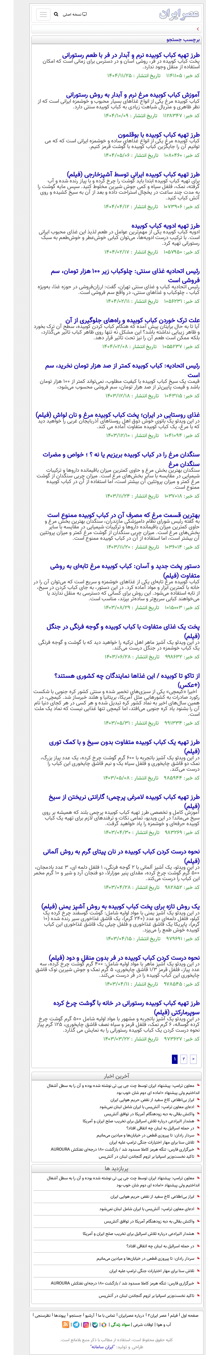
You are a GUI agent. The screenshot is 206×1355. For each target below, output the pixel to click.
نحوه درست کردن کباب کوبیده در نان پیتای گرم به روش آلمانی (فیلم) (107, 856)
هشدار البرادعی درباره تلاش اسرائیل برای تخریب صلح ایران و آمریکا (127, 1121)
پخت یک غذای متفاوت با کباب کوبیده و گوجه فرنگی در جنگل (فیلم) (109, 631)
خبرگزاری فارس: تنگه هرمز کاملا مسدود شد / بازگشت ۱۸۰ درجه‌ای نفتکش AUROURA (111, 1149)
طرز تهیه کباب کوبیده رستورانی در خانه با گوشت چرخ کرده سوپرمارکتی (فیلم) (113, 1008)
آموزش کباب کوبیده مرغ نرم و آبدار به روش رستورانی (119, 95)
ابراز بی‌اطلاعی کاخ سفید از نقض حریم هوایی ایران (141, 1100)
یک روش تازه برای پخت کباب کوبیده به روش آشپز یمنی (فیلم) (107, 907)
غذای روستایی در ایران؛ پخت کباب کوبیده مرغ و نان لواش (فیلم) (104, 415)
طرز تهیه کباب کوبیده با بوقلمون (145, 135)
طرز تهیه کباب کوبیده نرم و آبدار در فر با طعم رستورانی (117, 56)
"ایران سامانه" (89, 1347)
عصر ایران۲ (143, 1316)
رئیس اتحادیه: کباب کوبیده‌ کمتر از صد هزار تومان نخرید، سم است (109, 370)
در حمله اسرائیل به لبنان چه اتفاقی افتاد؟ (149, 1128)
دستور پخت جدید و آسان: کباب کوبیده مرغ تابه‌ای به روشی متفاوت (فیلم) (111, 571)
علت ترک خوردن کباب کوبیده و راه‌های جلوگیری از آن (119, 321)
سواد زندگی (106, 1325)
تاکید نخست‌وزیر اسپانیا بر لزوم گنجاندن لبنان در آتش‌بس (135, 1156)
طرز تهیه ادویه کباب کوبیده (152, 226)
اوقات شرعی (130, 1325)
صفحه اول (176, 1316)
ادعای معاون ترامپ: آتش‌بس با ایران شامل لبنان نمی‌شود (136, 1107)
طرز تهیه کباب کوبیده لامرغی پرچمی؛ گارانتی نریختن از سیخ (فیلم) (110, 802)
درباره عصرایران (118, 1316)
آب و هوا (150, 1325)
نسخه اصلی (61, 15)
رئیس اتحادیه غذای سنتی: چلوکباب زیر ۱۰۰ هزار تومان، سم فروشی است (111, 276)
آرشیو (76, 1316)
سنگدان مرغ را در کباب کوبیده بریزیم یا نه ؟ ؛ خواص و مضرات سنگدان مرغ (107, 459)
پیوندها (46, 1316)
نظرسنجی (29, 1316)
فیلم (160, 1316)
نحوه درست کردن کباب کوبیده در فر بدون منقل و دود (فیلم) (110, 958)
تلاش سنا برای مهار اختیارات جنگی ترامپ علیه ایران (141, 1142)
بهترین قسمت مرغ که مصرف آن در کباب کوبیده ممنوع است (110, 516)
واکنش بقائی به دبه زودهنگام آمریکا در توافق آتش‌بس (138, 1114)
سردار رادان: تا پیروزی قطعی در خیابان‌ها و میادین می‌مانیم (134, 1135)
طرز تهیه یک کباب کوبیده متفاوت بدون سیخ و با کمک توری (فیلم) (111, 747)
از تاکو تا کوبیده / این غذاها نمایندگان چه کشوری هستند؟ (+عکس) (113, 681)
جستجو (62, 1316)
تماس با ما (93, 1316)
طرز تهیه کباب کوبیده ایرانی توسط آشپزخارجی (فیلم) (119, 175)
